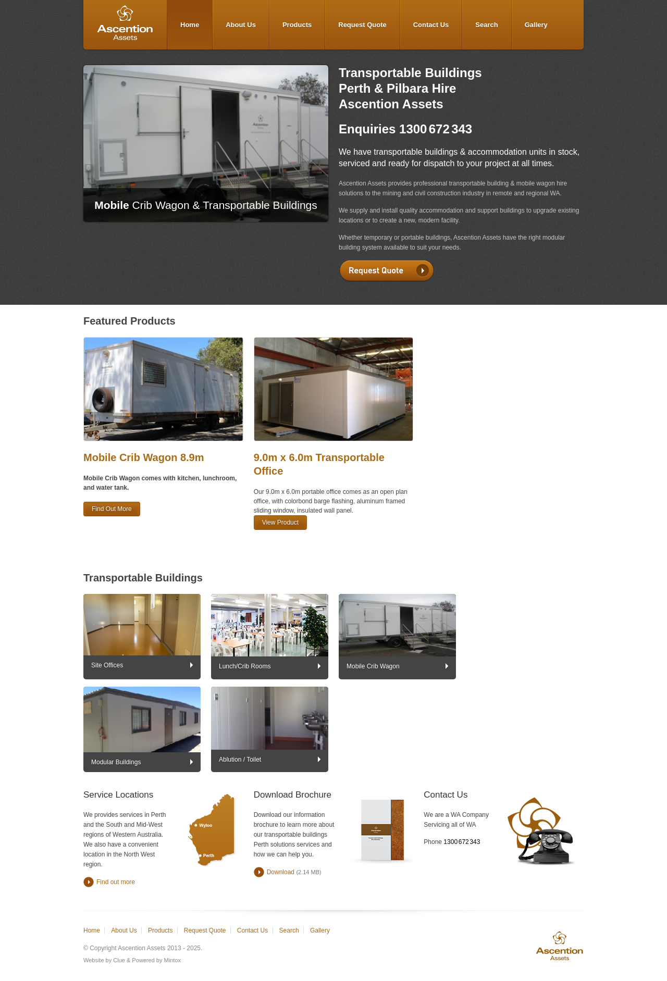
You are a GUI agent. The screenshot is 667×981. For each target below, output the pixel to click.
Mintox (172, 960)
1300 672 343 (435, 129)
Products (297, 25)
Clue (119, 960)
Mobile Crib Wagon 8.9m (143, 457)
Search (486, 25)
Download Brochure (292, 795)
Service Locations (118, 795)
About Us (241, 25)
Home (189, 25)
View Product (280, 522)
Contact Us (431, 25)
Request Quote (362, 25)
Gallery (536, 25)
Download (280, 872)
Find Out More (112, 509)
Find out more (115, 882)
